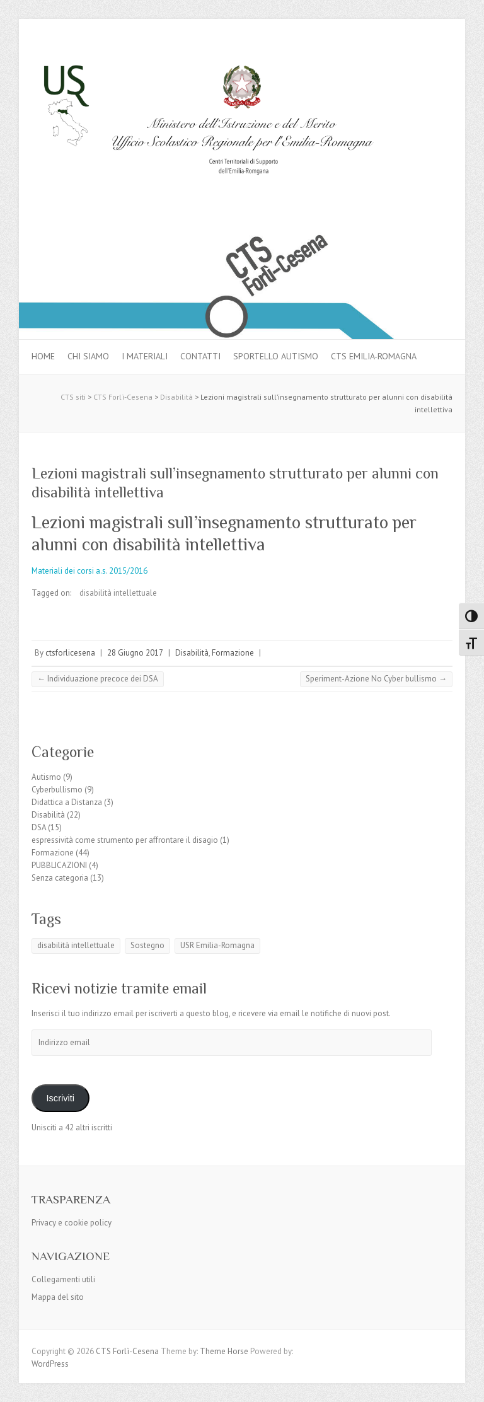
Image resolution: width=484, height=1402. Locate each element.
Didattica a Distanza (67, 802)
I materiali (145, 356)
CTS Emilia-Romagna (374, 356)
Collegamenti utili (63, 1279)
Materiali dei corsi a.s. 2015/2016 (89, 570)
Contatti (200, 356)
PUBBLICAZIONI (59, 865)
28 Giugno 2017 (135, 652)
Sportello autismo (275, 356)
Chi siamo (88, 356)
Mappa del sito (58, 1297)
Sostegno (147, 945)
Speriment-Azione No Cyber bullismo (376, 678)
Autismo (46, 777)
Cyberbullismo (57, 789)
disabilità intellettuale (118, 593)
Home (43, 356)
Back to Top (467, 1385)
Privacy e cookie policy (72, 1222)
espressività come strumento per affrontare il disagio (125, 840)
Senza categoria (60, 877)
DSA (39, 827)
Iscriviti (60, 1098)
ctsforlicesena (70, 652)
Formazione (233, 652)
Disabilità (192, 652)
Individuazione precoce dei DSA (97, 678)
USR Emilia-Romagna (217, 945)
